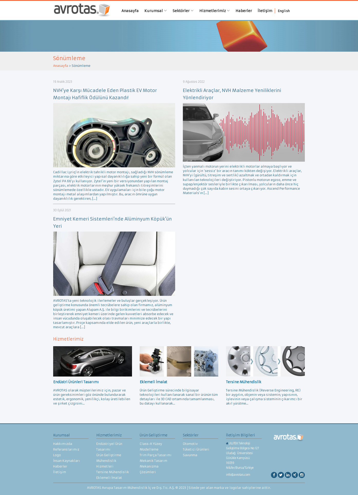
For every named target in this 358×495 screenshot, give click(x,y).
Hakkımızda (62, 444)
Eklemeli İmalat (109, 478)
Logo (57, 455)
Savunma (190, 455)
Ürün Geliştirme (108, 455)
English (284, 11)
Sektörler (183, 10)
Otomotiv (190, 444)
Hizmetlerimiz (214, 10)
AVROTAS (80, 10)
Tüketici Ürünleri (196, 449)
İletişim (265, 10)
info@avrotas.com (238, 474)
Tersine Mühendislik (112, 472)
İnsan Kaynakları (66, 461)
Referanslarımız (66, 449)
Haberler (243, 10)
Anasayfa (130, 10)
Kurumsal (155, 10)
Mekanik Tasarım (153, 461)
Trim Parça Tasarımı (156, 455)
